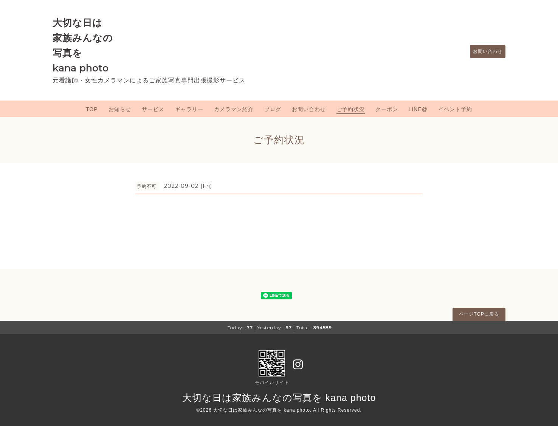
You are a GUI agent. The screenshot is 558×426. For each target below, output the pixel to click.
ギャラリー (189, 109)
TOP (92, 109)
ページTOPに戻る (479, 314)
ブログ (272, 109)
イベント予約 (455, 109)
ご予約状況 (350, 109)
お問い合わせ (484, 52)
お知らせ (119, 109)
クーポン (386, 109)
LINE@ (418, 109)
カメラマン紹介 (234, 109)
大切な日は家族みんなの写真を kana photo (279, 397)
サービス (153, 109)
